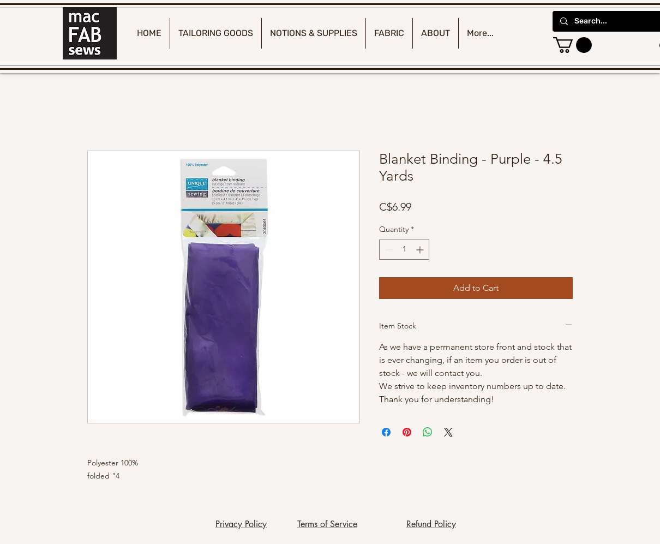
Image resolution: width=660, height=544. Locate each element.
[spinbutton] (404, 249)
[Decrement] (387, 249)
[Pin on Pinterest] (406, 432)
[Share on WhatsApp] (427, 432)
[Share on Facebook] (386, 432)
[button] (572, 45)
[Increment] (421, 249)
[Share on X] (448, 432)
